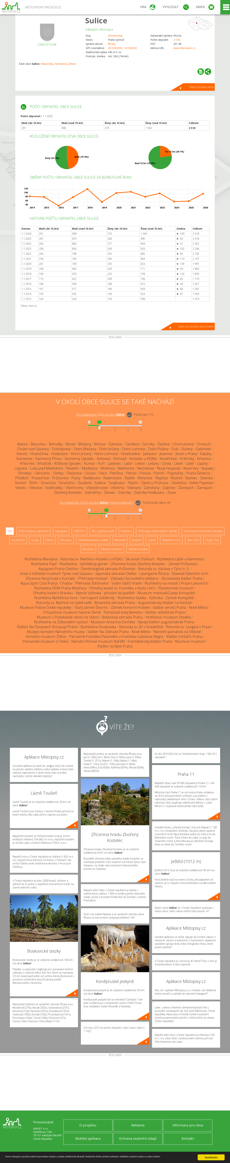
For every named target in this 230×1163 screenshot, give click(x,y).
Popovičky (175, 473)
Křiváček (44, 463)
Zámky (49, 540)
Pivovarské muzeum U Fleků (45, 641)
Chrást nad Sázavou (33, 448)
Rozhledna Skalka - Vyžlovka (140, 597)
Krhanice (204, 458)
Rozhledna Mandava (41, 559)
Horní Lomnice (106, 453)
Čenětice (132, 444)
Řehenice (145, 477)
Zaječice (168, 487)
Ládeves (114, 463)
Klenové (120, 458)
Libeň (178, 463)
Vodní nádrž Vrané (126, 583)
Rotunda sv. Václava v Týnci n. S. (164, 568)
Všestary (134, 487)
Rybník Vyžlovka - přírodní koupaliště (105, 592)
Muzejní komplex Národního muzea (56, 631)
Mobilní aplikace (88, 1138)
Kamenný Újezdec (79, 458)
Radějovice (91, 477)
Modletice (90, 468)
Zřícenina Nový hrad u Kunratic (50, 578)
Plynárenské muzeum (176, 588)
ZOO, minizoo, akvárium (34, 531)
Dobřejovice (61, 448)
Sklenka (206, 477)
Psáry (76, 477)
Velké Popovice (201, 482)
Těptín (133, 482)
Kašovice (104, 458)
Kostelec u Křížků (143, 458)
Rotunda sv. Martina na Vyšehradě (63, 602)
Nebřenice (126, 468)
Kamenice (25, 458)
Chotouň (204, 444)
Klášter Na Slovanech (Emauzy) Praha (47, 626)
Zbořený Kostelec (68, 492)
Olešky (58, 473)
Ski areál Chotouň (140, 559)
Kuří (101, 463)
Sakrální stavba (137, 549)
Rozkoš (176, 477)
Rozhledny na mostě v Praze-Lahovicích (176, 583)
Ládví (128, 463)
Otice (103, 473)
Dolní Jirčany (109, 448)
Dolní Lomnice (133, 448)
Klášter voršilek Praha (115, 646)
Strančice (48, 482)
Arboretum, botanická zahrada (203, 531)
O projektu (87, 1125)
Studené (84, 482)
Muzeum (88, 549)
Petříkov (116, 473)
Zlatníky (124, 492)
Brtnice (99, 444)
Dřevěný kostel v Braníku (53, 592)
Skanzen (126, 531)
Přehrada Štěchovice (91, 583)
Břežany (84, 444)
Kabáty (205, 453)
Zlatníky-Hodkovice (149, 492)
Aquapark (61, 531)
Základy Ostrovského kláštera (134, 578)
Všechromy (74, 487)
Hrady (35, 540)
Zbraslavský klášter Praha (182, 578)
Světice (100, 482)
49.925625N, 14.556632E (122, 48)
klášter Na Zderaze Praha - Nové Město (119, 631)
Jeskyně (136, 540)
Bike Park (193, 540)
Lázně (152, 540)
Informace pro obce (187, 1125)
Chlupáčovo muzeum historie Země (72, 612)
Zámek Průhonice (182, 563)
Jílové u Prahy (186, 453)
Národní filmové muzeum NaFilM (98, 641)
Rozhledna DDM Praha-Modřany (60, 588)
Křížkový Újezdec (67, 463)
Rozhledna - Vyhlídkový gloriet (84, 563)
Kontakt (188, 1138)
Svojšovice (117, 482)
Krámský (187, 458)
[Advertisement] (115, 366)
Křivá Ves (27, 463)
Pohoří (159, 473)
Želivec (72, 63)
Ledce (140, 463)
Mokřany (108, 468)
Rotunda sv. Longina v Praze (188, 626)
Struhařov (67, 482)
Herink (22, 453)
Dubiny (187, 448)
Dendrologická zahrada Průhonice (108, 568)
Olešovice (74, 473)
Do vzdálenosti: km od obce (100, 415)
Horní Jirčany (81, 453)
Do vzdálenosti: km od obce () (96, 503)
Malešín (72, 468)
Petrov (131, 473)
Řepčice (161, 477)
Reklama (137, 1125)
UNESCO (79, 531)
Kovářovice (168, 458)
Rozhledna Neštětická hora (55, 597)
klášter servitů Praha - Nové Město (180, 607)
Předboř (22, 477)
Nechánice (61, 63)
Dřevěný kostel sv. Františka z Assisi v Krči (122, 588)
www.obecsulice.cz (184, 48)
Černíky (148, 444)
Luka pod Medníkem (46, 468)
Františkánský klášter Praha (150, 641)
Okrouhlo (42, 473)
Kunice (89, 463)
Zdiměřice (93, 492)
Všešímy (117, 487)
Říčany (112, 44)
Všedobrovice (97, 487)
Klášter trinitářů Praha (184, 636)
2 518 (176, 39)
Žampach (186, 487)
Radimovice (112, 477)
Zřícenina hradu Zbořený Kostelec (138, 563)
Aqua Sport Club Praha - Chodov (46, 583)
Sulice (96, 20)
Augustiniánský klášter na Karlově (165, 602)
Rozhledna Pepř (44, 563)
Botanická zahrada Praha (115, 602)
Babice (22, 444)
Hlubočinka (47, 63)
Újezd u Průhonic (155, 482)
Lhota (166, 463)
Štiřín (33, 482)
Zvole (171, 492)
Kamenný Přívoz (49, 458)
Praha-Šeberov (198, 473)
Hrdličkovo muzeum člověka (168, 617)
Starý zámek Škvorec (91, 607)
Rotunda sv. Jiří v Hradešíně (141, 626)
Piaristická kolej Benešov (123, 612)
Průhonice (60, 477)
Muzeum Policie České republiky (46, 607)
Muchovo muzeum (190, 641)
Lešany (153, 463)
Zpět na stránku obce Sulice (196, 326)
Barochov (38, 444)
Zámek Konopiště (180, 597)
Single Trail (212, 540)
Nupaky (207, 468)
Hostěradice (130, 453)
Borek (70, 444)
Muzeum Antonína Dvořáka (113, 622)
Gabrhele (203, 448)
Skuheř (20, 482)
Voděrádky (53, 487)
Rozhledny (18, 540)
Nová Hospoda (168, 468)
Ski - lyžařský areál (103, 531)
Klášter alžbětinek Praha (165, 612)
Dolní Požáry (158, 448)
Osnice (90, 473)
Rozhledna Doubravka (98, 626)
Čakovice (115, 444)
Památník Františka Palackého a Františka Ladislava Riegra (116, 636)
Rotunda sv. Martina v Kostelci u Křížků (92, 559)
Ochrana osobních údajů (138, 1138)
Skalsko (191, 477)
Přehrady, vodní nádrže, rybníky (157, 531)
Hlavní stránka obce (201, 87)
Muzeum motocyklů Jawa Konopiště (166, 592)
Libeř (190, 463)
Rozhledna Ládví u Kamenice (180, 559)
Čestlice (163, 444)
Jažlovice (150, 453)
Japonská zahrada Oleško (116, 573)
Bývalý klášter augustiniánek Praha (166, 622)
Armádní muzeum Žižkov (46, 636)
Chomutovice (183, 444)
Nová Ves (190, 468)
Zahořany (151, 487)
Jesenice (166, 453)
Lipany (202, 463)
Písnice (145, 473)
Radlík (130, 477)
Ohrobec (25, 473)
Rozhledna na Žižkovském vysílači (61, 622)
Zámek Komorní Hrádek (130, 607)
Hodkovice (59, 453)
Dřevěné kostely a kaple (93, 540)
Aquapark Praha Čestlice (58, 568)
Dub (174, 448)
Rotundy (120, 540)
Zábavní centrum (111, 549)
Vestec (20, 487)
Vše (10, 531)
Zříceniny (66, 540)
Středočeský (115, 35)
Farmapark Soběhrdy (97, 597)
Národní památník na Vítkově (177, 631)
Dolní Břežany (85, 448)
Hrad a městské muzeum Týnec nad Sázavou (56, 573)
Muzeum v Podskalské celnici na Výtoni (68, 617)
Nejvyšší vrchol (171, 540)
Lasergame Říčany (154, 573)
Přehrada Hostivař (93, 578)
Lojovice (21, 468)
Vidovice (35, 487)
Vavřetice (179, 482)
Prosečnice (40, 477)
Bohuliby (56, 444)
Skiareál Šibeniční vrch (190, 573)
